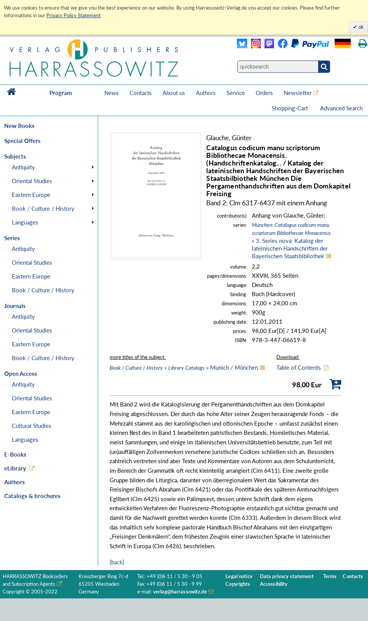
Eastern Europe (31, 194)
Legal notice (239, 576)
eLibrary (15, 468)
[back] (117, 562)
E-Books (15, 454)
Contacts (141, 92)
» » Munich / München (184, 367)
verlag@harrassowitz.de (180, 592)
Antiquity (23, 167)
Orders (264, 92)
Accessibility (274, 584)
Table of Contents (298, 367)
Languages (25, 222)
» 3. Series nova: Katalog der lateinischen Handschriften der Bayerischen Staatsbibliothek (291, 240)
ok (360, 27)
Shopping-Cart (290, 108)
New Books (19, 125)
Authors (206, 92)
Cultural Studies (31, 425)
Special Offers (22, 140)
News (111, 92)
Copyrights (237, 584)
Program (60, 92)
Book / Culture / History (43, 208)
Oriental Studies (32, 180)
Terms (330, 576)
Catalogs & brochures (32, 495)
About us (174, 92)
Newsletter (298, 92)
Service (236, 92)
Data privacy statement (287, 576)
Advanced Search (341, 108)
